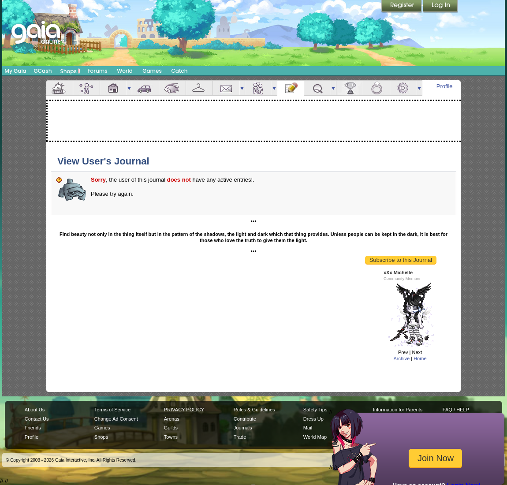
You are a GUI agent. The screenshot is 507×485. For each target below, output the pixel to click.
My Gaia (15, 71)
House (113, 88)
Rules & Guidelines (254, 409)
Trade (240, 437)
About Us (35, 409)
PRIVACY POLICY (184, 409)
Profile (444, 86)
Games (152, 71)
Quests (317, 88)
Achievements (349, 88)
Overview (59, 88)
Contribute (245, 419)
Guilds (171, 427)
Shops (70, 71)
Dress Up (313, 419)
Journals (243, 427)
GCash (43, 71)
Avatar (86, 88)
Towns (171, 437)
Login (440, 6)
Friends (258, 88)
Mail (226, 88)
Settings (403, 88)
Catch (179, 71)
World (125, 71)
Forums (97, 71)
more (129, 88)
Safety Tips (315, 409)
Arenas (171, 419)
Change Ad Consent (116, 419)
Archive (401, 358)
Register (402, 6)
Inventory (199, 88)
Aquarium (172, 88)
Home (420, 358)
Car (145, 88)
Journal (290, 88)
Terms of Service (112, 409)
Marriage (376, 88)
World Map (315, 437)
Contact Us (37, 419)
